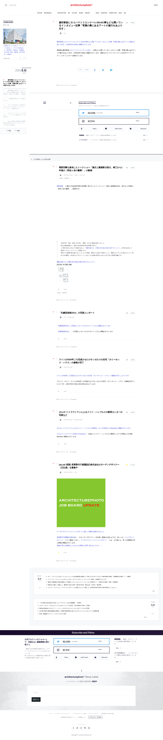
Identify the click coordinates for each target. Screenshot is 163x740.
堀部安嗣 (66, 178)
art (65, 33)
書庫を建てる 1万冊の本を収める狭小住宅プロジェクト (103, 248)
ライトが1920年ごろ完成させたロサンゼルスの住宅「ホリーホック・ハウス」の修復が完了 (14, 106)
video (76, 175)
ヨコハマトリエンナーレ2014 (80, 50)
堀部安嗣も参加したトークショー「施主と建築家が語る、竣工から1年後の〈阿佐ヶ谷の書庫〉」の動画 (14, 92)
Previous (20, 58)
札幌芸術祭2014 (63, 331)
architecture (68, 175)
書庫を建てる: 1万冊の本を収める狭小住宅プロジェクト (76, 262)
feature (82, 175)
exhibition (71, 317)
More (144, 135)
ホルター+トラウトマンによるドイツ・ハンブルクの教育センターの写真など (14, 115)
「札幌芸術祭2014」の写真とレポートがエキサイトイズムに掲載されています (84, 326)
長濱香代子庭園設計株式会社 (67, 537)
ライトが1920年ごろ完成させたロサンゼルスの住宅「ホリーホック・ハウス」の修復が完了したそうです (93, 375)
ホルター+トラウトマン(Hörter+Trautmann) (71, 434)
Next (24, 58)
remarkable (78, 419)
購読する (36, 699)
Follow (137, 112)
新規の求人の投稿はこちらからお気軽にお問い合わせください (78, 545)
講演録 (61, 178)
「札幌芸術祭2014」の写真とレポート (77, 313)
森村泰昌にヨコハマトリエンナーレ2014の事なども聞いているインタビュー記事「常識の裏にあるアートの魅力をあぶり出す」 (14, 82)
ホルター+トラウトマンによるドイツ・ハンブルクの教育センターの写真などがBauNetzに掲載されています (93, 428)
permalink (74, 85)
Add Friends (118, 128)
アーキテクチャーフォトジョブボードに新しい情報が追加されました (80, 531)
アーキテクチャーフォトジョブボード (94, 540)
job (75, 472)
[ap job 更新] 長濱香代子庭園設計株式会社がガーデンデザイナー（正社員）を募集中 (14, 123)
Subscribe (143, 128)
